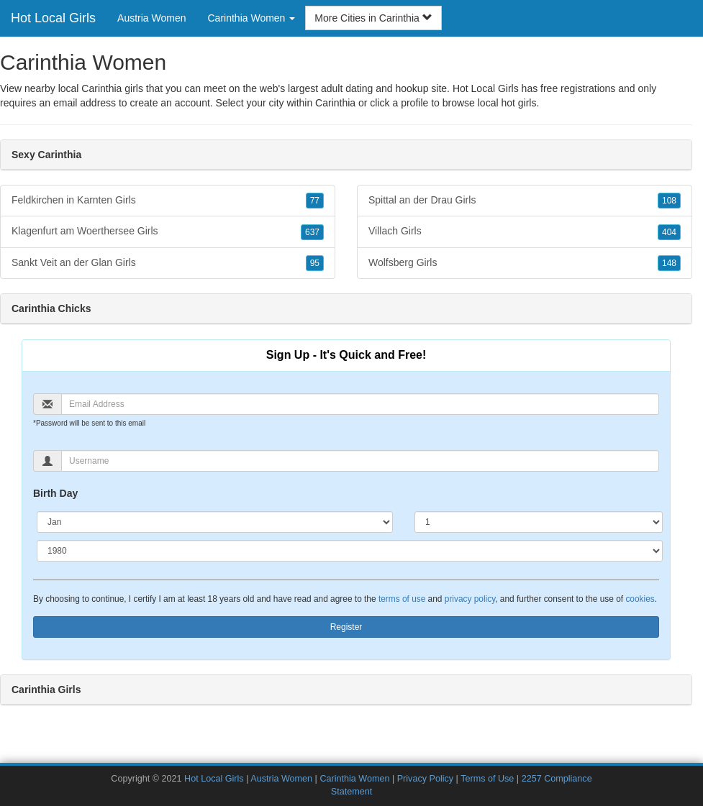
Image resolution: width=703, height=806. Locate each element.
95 (314, 263)
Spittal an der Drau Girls (524, 201)
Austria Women (151, 18)
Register (346, 627)
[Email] (360, 404)
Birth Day (55, 493)
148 (669, 263)
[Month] (215, 522)
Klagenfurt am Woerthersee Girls (168, 231)
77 (314, 201)
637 (312, 232)
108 (669, 201)
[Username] (360, 461)
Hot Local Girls (53, 18)
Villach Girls (524, 231)
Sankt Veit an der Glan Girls (168, 263)
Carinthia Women (354, 779)
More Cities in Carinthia (373, 18)
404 (669, 232)
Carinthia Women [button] (252, 18)
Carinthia (335, 103)
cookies (639, 599)
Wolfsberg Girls (524, 263)
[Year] (350, 551)
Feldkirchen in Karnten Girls (168, 201)
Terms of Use (487, 779)
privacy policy (470, 599)
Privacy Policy (425, 779)
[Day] (538, 522)
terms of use (401, 599)
